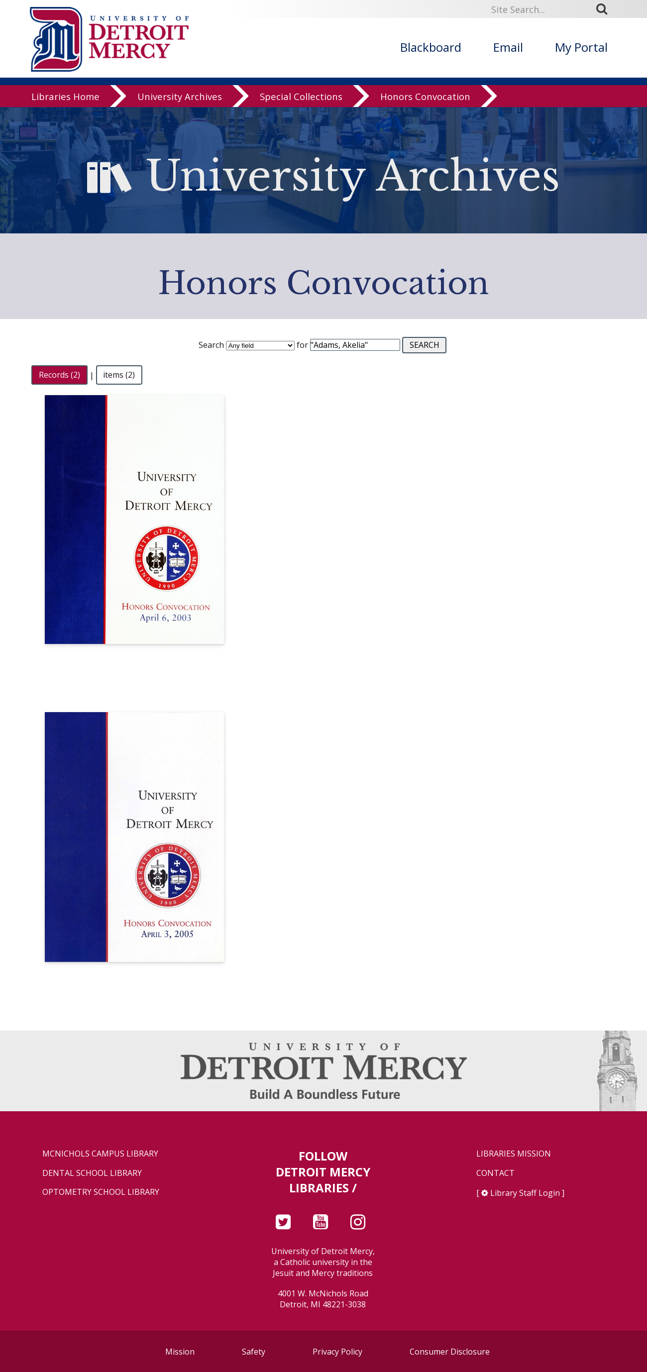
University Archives (179, 97)
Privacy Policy (337, 1351)
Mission (180, 1351)
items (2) (119, 375)
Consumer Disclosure (450, 1351)
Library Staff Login (525, 1192)
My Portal (581, 47)
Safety (253, 1351)
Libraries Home (65, 97)
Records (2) (59, 375)
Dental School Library (92, 1173)
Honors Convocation (425, 97)
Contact (495, 1173)
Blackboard (430, 47)
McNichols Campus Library (100, 1154)
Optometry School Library (100, 1192)
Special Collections (301, 97)
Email (508, 47)
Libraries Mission (513, 1154)
